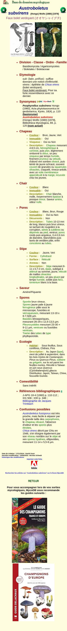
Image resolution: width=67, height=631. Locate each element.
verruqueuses (30, 313)
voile (41, 172)
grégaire (37, 362)
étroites (27, 427)
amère (58, 199)
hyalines (40, 439)
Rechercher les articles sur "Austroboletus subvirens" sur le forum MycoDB (34, 473)
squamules (60, 167)
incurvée (60, 175)
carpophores (52, 419)
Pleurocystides (31, 324)
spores (42, 424)
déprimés (34, 232)
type (48, 333)
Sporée (27, 301)
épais (48, 269)
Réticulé (46, 259)
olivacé (55, 161)
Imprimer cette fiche (34, 459)
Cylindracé (46, 256)
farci (60, 279)
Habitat (33, 345)
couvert (33, 167)
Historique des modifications (13, 457)
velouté (56, 158)
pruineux (44, 158)
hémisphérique (48, 148)
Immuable (35, 138)
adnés (44, 229)
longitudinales (36, 277)
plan (47, 150)
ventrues (38, 327)
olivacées (34, 169)
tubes (48, 243)
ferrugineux (29, 307)
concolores (35, 243)
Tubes (49, 221)
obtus (45, 153)
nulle (38, 202)
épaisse (57, 196)
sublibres (56, 229)
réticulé (62, 271)
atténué (33, 271)
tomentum (34, 282)
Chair (49, 194)
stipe (55, 436)
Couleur (33, 135)
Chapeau (51, 145)
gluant (57, 277)
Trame (26, 333)
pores (62, 232)
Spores (27, 304)
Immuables (35, 215)
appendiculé (35, 175)
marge (51, 175)
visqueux (34, 156)
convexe (33, 150)
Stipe (49, 266)
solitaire (61, 359)
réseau (31, 436)
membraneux (51, 172)
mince (42, 199)
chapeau (30, 421)
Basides (27, 318)
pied (45, 232)
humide (55, 156)
